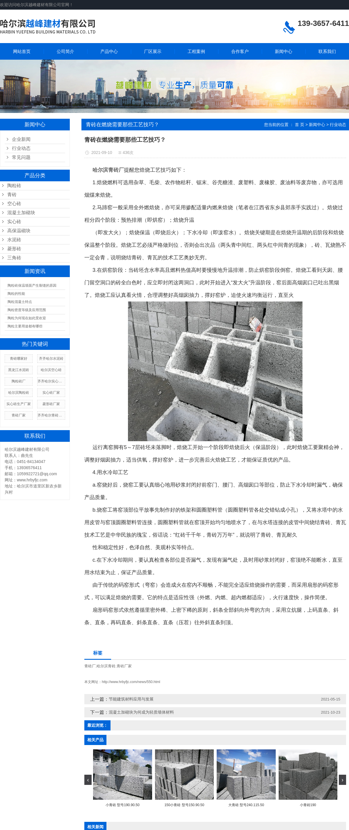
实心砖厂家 (51, 393)
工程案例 (196, 51)
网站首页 (22, 51)
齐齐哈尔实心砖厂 (51, 381)
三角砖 (14, 257)
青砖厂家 (19, 415)
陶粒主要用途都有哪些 (25, 326)
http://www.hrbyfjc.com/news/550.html (131, 682)
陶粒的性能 (16, 294)
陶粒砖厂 (19, 381)
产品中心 (109, 51)
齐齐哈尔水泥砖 (51, 359)
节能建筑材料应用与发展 (131, 699)
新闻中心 (283, 51)
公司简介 (65, 51)
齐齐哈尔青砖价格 (51, 415)
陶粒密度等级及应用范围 (27, 310)
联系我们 (327, 51)
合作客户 (240, 51)
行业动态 (21, 148)
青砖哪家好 (18, 359)
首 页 (299, 124)
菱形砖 (14, 248)
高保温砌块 (19, 230)
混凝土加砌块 (21, 212)
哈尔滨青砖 (106, 666)
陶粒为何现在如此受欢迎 (27, 318)
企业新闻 (21, 139)
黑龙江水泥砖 (18, 370)
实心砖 (14, 221)
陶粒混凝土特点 (20, 302)
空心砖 (14, 203)
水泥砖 (14, 239)
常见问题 (21, 157)
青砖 (12, 194)
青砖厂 (90, 666)
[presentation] (88, 780)
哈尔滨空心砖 (51, 370)
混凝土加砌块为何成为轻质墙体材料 (141, 712)
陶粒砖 (14, 185)
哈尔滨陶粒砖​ (18, 393)
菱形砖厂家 (51, 404)
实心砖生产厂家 (18, 404)
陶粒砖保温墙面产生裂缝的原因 (32, 285)
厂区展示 (152, 51)
